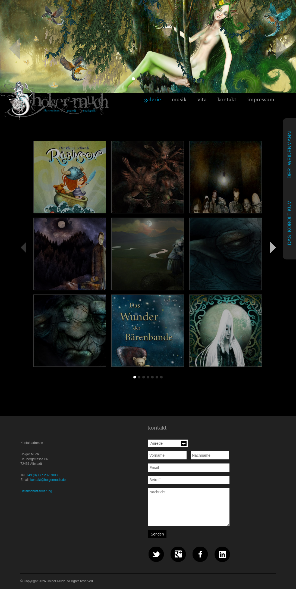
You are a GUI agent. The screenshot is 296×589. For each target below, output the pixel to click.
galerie (152, 99)
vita (202, 99)
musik (179, 99)
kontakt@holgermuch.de (48, 480)
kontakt (227, 99)
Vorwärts (273, 247)
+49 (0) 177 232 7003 (42, 475)
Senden (157, 534)
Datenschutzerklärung (36, 491)
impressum (260, 99)
